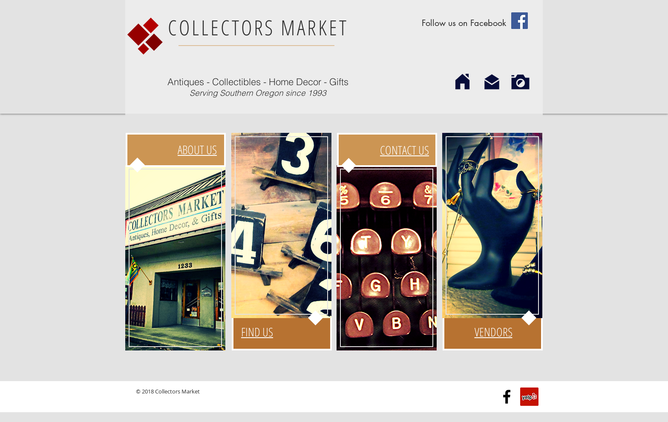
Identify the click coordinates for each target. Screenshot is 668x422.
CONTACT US (404, 150)
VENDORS (494, 332)
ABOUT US (197, 149)
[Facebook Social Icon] (519, 20)
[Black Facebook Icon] (507, 397)
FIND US (257, 332)
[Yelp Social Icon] (529, 397)
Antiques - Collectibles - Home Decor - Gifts (257, 82)
